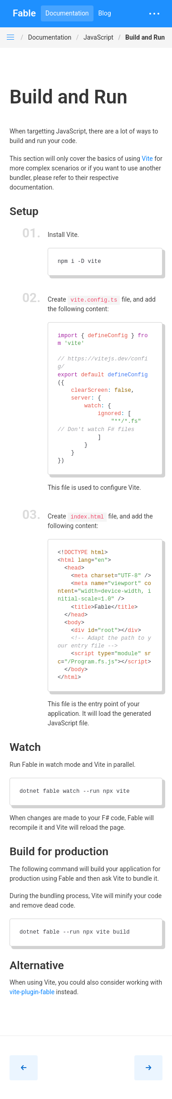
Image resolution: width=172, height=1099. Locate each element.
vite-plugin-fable (32, 992)
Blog (104, 13)
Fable (24, 13)
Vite (147, 158)
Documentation (67, 13)
